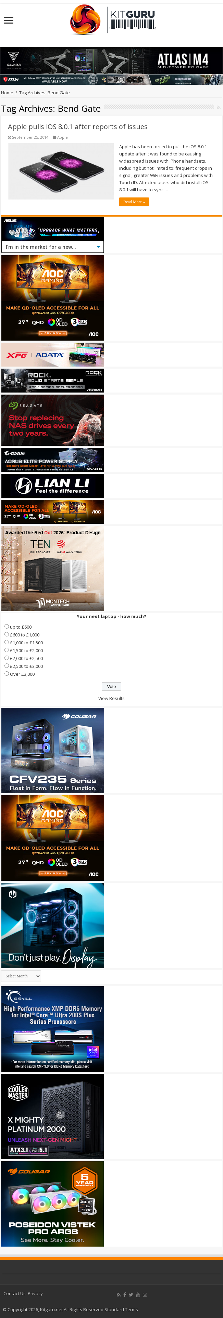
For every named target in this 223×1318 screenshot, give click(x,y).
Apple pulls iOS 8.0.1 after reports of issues (78, 126)
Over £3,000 (22, 674)
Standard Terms (121, 1309)
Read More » (134, 202)
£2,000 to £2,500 (26, 658)
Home (7, 93)
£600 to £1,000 (24, 635)
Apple (62, 137)
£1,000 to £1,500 (26, 643)
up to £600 (21, 627)
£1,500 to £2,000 (26, 650)
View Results (111, 698)
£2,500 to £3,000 (26, 666)
